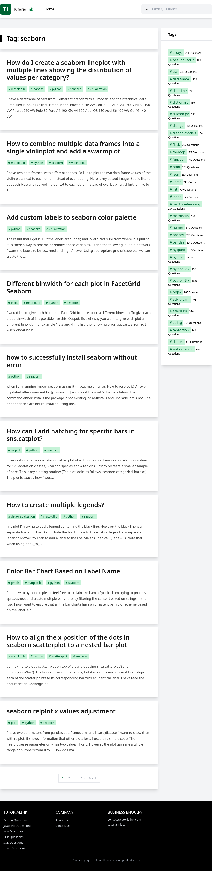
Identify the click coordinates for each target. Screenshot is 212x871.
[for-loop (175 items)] (186, 152)
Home (49, 9)
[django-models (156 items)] (186, 135)
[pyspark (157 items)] (186, 250)
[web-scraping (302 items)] (186, 351)
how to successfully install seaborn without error (72, 361)
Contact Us (62, 826)
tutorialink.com (118, 824)
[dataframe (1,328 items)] (186, 81)
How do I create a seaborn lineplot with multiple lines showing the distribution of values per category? (69, 70)
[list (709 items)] (186, 189)
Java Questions (13, 831)
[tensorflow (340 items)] (186, 332)
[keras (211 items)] (186, 182)
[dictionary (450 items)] (186, 104)
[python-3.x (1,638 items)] (186, 282)
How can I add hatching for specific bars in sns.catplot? (71, 435)
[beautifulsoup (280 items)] (186, 62)
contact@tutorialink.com (124, 820)
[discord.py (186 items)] (186, 116)
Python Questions (15, 820)
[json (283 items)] (186, 174)
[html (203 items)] (186, 167)
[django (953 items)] (186, 125)
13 (83, 778)
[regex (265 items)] (186, 292)
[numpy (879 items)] (186, 227)
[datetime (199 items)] (186, 93)
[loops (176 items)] (186, 197)
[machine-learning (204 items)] (186, 206)
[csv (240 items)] (186, 72)
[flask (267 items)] (186, 144)
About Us (61, 820)
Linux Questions (14, 848)
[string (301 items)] (186, 323)
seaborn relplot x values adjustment (61, 711)
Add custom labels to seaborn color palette (71, 217)
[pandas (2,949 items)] (186, 242)
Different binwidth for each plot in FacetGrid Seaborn (73, 287)
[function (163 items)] (186, 159)
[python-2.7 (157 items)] (186, 271)
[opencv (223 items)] (186, 235)
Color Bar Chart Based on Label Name (63, 571)
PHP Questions (13, 837)
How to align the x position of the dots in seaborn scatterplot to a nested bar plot (68, 641)
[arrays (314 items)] (186, 53)
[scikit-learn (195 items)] (186, 301)
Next (92, 778)
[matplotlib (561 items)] (186, 218)
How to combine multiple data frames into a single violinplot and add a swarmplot (73, 147)
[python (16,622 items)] (186, 259)
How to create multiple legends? (55, 505)
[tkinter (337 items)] (186, 342)
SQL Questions (13, 842)
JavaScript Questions (17, 826)
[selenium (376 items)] (186, 313)
